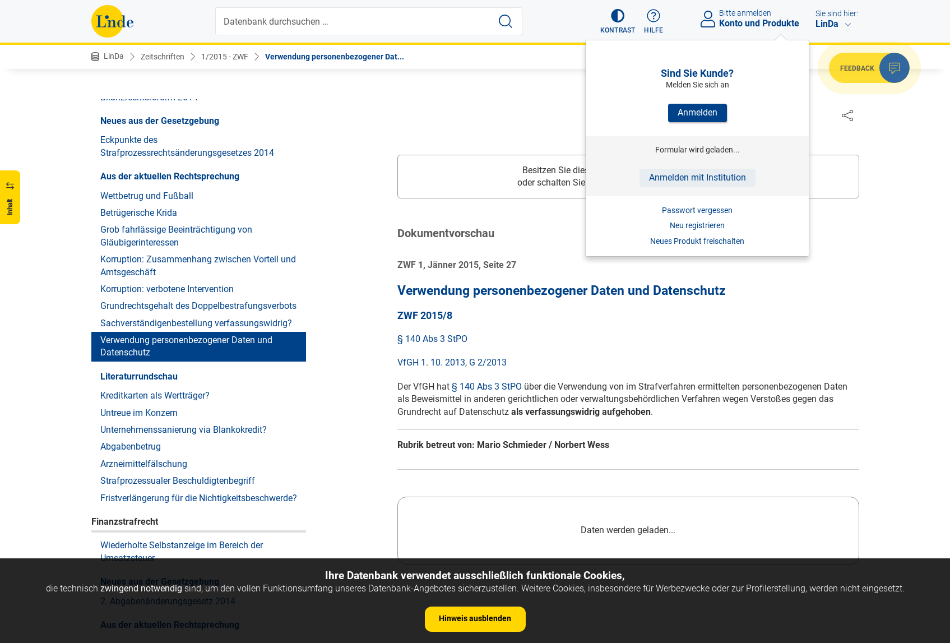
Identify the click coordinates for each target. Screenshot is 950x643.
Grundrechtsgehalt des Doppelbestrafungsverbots (198, 305)
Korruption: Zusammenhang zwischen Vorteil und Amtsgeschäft (198, 265)
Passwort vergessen (697, 210)
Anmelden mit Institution (697, 177)
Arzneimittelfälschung (143, 464)
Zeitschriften (162, 56)
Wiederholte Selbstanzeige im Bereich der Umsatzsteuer (181, 551)
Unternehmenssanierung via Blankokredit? (183, 429)
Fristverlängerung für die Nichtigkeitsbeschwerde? (198, 498)
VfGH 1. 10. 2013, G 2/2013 (452, 363)
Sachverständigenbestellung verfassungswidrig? (196, 323)
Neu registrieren (697, 225)
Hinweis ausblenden (475, 618)
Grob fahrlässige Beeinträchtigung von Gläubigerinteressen (176, 235)
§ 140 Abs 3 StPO (432, 339)
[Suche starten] (505, 21)
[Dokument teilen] (847, 115)
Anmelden (697, 112)
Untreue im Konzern (139, 413)
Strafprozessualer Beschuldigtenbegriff (177, 480)
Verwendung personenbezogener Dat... (334, 56)
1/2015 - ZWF (224, 56)
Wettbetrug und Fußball (146, 196)
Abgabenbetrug (130, 446)
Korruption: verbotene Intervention (167, 289)
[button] (618, 21)
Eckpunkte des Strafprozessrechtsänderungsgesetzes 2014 (187, 146)
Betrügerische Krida (138, 212)
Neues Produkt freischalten (697, 241)
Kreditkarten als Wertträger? (155, 395)
